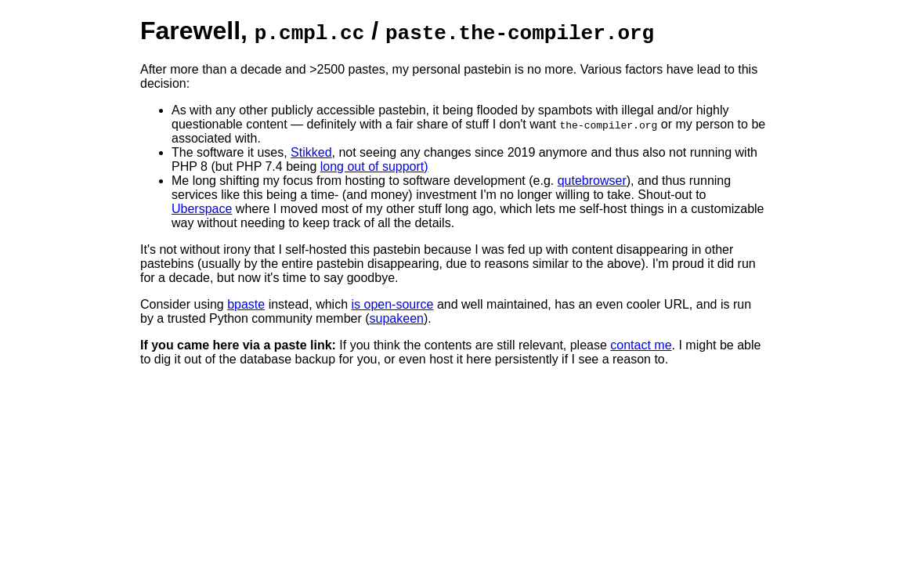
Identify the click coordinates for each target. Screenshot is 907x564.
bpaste (246, 304)
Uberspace (202, 208)
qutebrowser (592, 180)
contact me (640, 345)
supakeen (397, 318)
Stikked (311, 152)
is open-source (393, 304)
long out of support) (374, 166)
